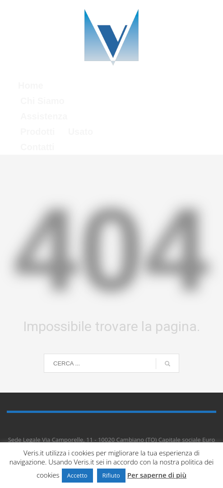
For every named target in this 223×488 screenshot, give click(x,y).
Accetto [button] (77, 475)
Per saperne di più (156, 474)
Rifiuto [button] (111, 475)
